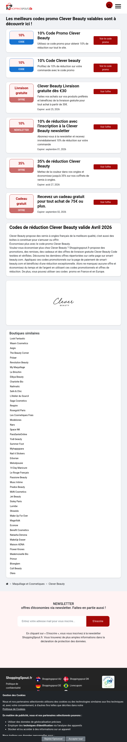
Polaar (13, 357)
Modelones (15, 420)
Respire (14, 405)
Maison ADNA (17, 544)
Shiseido (14, 511)
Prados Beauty (17, 487)
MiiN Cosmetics (18, 491)
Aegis (13, 348)
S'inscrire (98, 621)
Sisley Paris (16, 501)
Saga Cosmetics (18, 400)
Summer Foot (17, 444)
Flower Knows (17, 549)
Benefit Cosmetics (19, 530)
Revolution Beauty (19, 362)
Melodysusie (16, 463)
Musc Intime (16, 482)
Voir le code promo (106, 40)
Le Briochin (15, 372)
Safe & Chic (16, 391)
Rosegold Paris (17, 410)
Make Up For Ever (19, 515)
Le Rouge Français (19, 472)
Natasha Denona (18, 535)
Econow (14, 525)
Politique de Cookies (14, 709)
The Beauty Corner (19, 353)
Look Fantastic (17, 338)
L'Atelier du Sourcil (19, 396)
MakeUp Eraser (17, 539)
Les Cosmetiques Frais (21, 415)
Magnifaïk (15, 520)
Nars (12, 424)
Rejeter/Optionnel (53, 739)
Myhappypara (17, 448)
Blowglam (15, 563)
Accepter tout (76, 739)
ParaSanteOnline (18, 434)
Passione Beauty (18, 477)
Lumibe (14, 506)
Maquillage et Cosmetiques (28, 583)
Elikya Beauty (16, 377)
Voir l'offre (105, 91)
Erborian (14, 458)
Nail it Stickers (17, 453)
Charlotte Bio (16, 381)
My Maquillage (17, 367)
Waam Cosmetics (19, 343)
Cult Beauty (16, 568)
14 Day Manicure (18, 468)
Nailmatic (15, 386)
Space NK (15, 429)
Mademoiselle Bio (19, 554)
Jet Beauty (15, 496)
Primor (13, 559)
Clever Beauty (57, 583)
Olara (12, 573)
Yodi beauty (16, 439)
